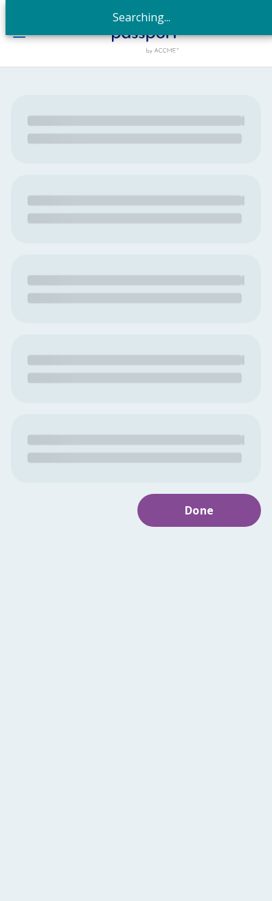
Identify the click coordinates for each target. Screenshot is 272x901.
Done (199, 510)
